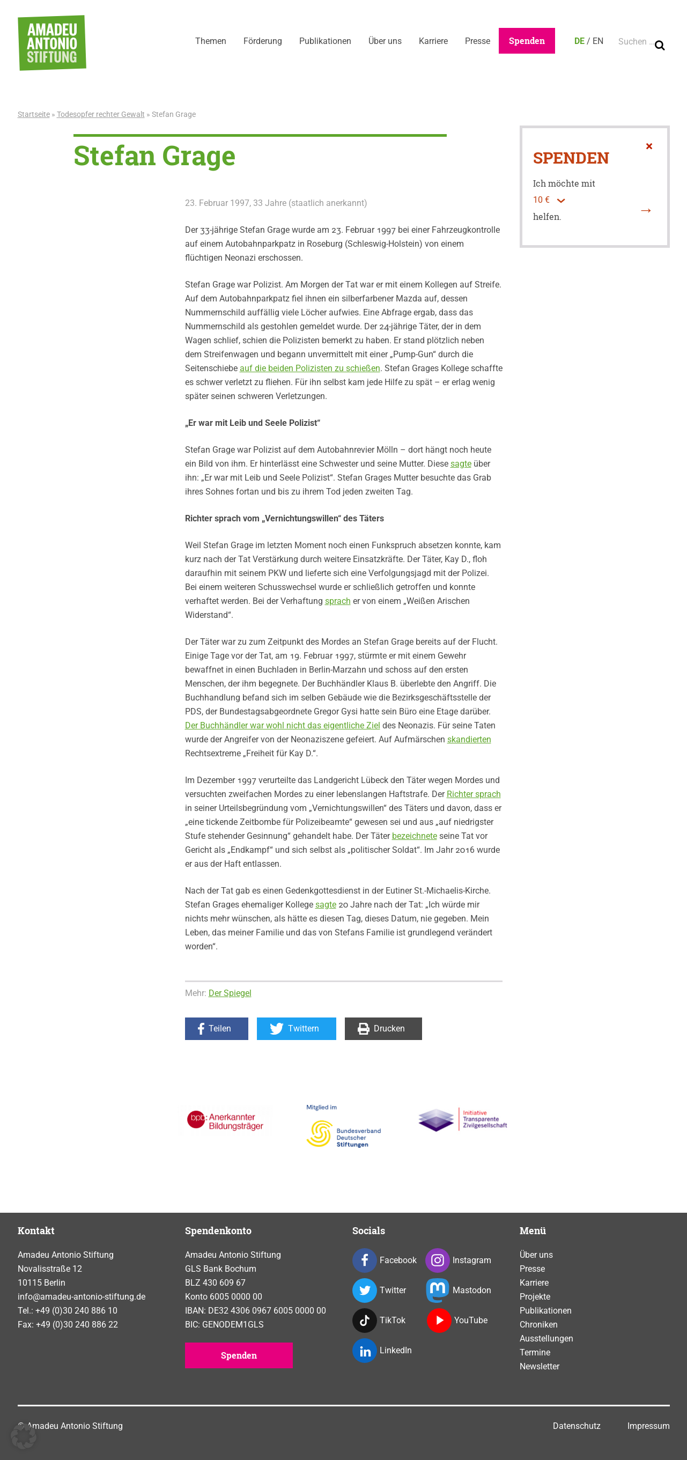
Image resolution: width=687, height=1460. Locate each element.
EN (598, 41)
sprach (338, 601)
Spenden (527, 40)
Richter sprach (474, 794)
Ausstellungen (546, 1338)
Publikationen (325, 41)
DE (579, 41)
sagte (460, 464)
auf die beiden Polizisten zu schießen (310, 368)
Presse (477, 41)
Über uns (385, 41)
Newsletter (539, 1366)
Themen (210, 41)
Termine (535, 1352)
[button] (23, 1436)
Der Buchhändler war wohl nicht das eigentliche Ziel (282, 725)
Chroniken (539, 1324)
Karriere (433, 41)
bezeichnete (414, 836)
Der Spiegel (230, 993)
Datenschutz (577, 1426)
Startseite (34, 114)
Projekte (535, 1297)
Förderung (262, 41)
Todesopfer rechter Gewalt (101, 114)
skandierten (469, 739)
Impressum (648, 1426)
